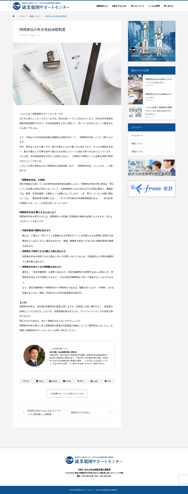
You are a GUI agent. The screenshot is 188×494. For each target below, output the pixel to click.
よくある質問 (154, 6)
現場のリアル (137, 151)
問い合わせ (168, 6)
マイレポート (137, 135)
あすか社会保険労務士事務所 (97, 469)
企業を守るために (119, 6)
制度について (35, 35)
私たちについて (137, 6)
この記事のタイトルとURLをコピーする (67, 393)
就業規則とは (102, 6)
